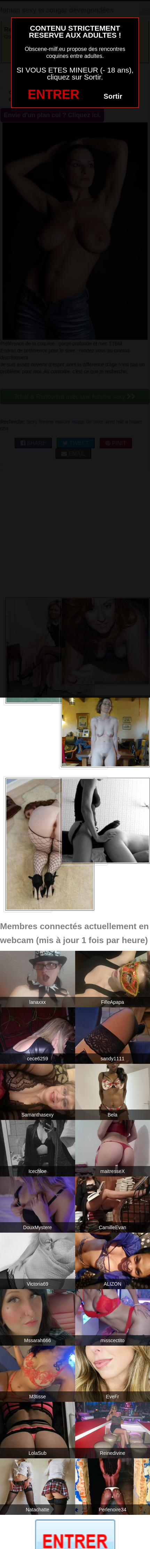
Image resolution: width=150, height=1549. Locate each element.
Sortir (113, 96)
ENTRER (53, 94)
